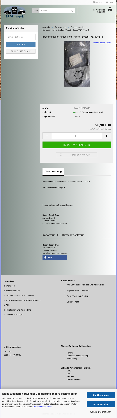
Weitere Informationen (100, 412)
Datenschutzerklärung (42, 407)
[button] (47, 135)
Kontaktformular (13, 291)
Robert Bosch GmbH (102, 43)
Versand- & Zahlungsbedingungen (20, 295)
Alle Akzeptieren (101, 395)
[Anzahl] (77, 135)
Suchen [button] (97, 2)
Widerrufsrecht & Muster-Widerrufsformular (23, 300)
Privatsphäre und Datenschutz (18, 310)
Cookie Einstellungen (14, 314)
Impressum (10, 286)
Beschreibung (53, 171)
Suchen (21, 44)
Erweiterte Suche (21, 51)
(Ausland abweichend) (94, 112)
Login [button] (109, 2)
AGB (7, 305)
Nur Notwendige (100, 404)
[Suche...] (36, 10)
